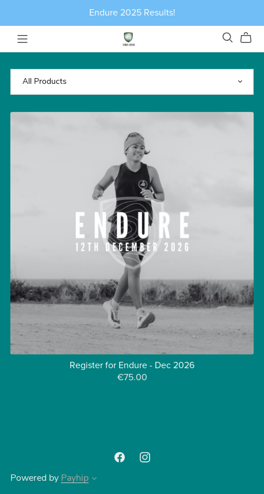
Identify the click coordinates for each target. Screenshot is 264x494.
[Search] (228, 37)
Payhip (75, 478)
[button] (94, 480)
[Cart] (250, 38)
